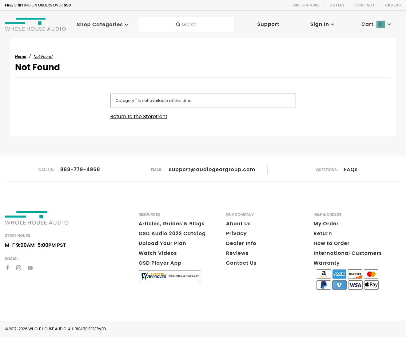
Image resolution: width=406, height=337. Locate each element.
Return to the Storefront (139, 116)
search (186, 24)
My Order (326, 223)
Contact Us (241, 263)
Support (268, 24)
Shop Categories (103, 24)
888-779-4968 (80, 169)
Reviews (237, 253)
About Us (238, 223)
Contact (365, 5)
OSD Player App (160, 263)
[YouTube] (30, 267)
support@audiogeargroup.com (212, 169)
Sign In (322, 24)
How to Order (332, 243)
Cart (376, 24)
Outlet (337, 5)
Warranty (327, 263)
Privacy (236, 233)
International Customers (348, 253)
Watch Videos (158, 253)
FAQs (351, 169)
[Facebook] (7, 267)
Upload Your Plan (162, 243)
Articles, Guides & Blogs (172, 223)
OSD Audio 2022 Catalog (172, 233)
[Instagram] (18, 267)
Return (323, 233)
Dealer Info (241, 243)
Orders (393, 5)
